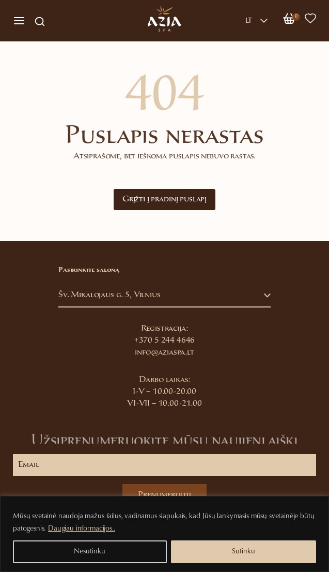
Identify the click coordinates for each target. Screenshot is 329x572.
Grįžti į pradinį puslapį (164, 199)
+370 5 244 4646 (164, 340)
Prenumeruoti (164, 495)
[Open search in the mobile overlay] (40, 21)
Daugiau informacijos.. (81, 529)
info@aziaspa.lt (164, 352)
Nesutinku (89, 551)
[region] (164, 534)
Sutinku (243, 551)
